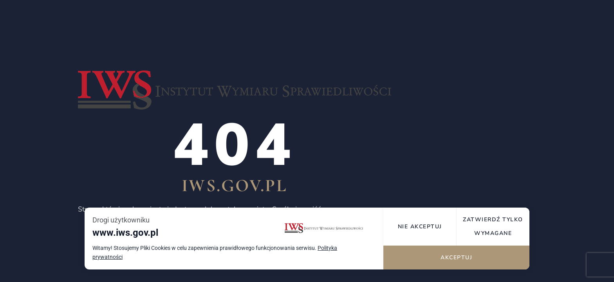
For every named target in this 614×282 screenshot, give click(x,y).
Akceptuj (456, 257)
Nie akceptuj (420, 226)
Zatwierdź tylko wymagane (493, 226)
